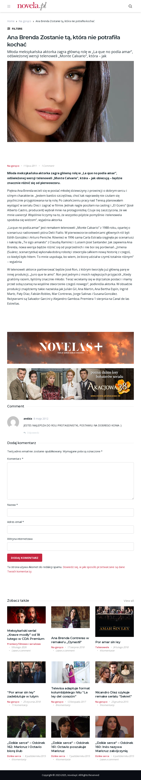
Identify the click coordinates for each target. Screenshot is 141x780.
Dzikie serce (14, 756)
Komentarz (15, 458)
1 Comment (47, 165)
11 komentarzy (20, 705)
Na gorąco (25, 21)
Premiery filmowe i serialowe (24, 644)
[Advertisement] (74, 154)
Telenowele (102, 647)
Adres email (15, 522)
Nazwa (12, 504)
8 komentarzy (63, 705)
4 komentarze (107, 650)
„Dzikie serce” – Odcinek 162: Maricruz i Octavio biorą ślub (26, 747)
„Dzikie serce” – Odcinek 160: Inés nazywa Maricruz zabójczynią (114, 747)
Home (10, 21)
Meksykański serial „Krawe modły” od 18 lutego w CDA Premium (25, 635)
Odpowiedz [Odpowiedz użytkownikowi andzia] (33, 432)
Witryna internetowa (19, 539)
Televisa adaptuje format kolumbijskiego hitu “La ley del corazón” (70, 692)
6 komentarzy (19, 759)
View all (129, 600)
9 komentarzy (107, 705)
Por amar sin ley (107, 642)
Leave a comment (21, 650)
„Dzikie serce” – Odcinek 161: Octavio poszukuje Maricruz (70, 747)
